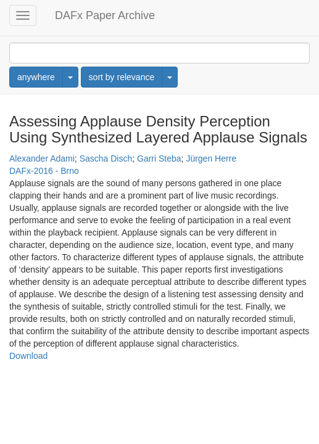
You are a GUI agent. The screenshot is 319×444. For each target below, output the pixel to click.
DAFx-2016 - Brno (44, 171)
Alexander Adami (42, 158)
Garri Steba (159, 158)
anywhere (36, 77)
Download (28, 356)
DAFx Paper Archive (105, 15)
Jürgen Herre (211, 158)
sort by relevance (122, 77)
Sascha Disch (106, 158)
